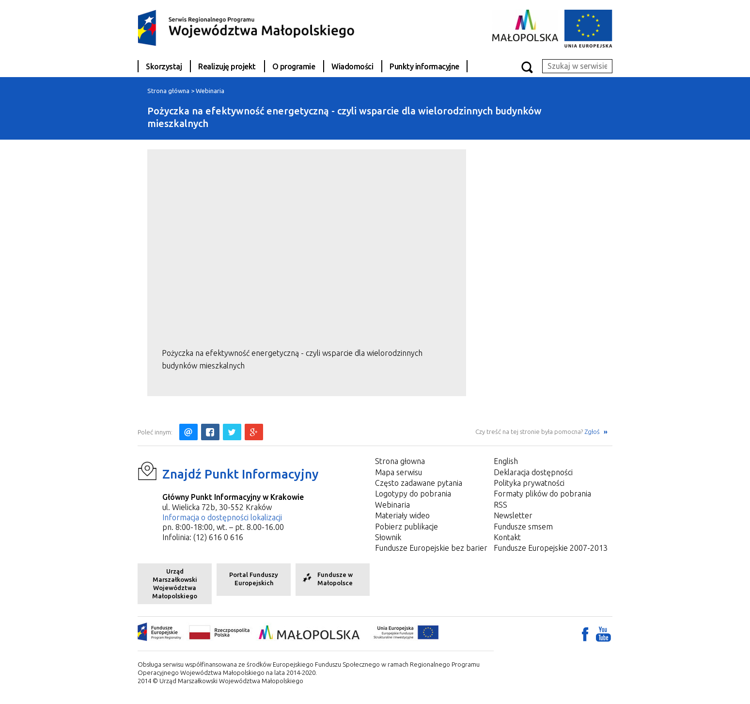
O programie (293, 66)
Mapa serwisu (398, 472)
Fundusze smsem (523, 526)
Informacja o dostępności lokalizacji (222, 517)
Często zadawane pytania (418, 483)
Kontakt (507, 537)
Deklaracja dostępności (533, 472)
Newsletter (513, 515)
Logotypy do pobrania (413, 493)
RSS (500, 504)
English (506, 461)
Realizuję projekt (227, 66)
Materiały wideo (402, 515)
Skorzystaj (164, 66)
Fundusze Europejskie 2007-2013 (551, 548)
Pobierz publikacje (406, 526)
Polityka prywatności (529, 483)
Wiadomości (352, 66)
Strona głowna (400, 461)
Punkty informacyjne (424, 66)
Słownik (388, 537)
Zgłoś (592, 431)
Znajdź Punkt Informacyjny (240, 474)
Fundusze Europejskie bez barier (431, 548)
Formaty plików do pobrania (542, 493)
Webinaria (210, 90)
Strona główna (168, 90)
